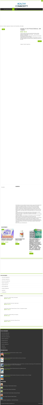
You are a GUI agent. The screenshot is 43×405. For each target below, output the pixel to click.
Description (3, 187)
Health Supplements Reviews (8, 9)
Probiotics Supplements (26, 44)
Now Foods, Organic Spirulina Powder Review (8, 396)
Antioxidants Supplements (5, 279)
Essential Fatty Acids (5, 284)
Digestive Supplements (5, 282)
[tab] (7, 187)
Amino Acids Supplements (6, 277)
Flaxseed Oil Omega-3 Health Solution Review (8, 385)
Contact (16, 9)
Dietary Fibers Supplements (6, 336)
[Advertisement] (21, 18)
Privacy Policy (40, 403)
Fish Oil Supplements (5, 286)
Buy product (39, 41)
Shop (13, 9)
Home (2, 9)
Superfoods (3, 290)
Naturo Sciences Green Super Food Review (8, 389)
